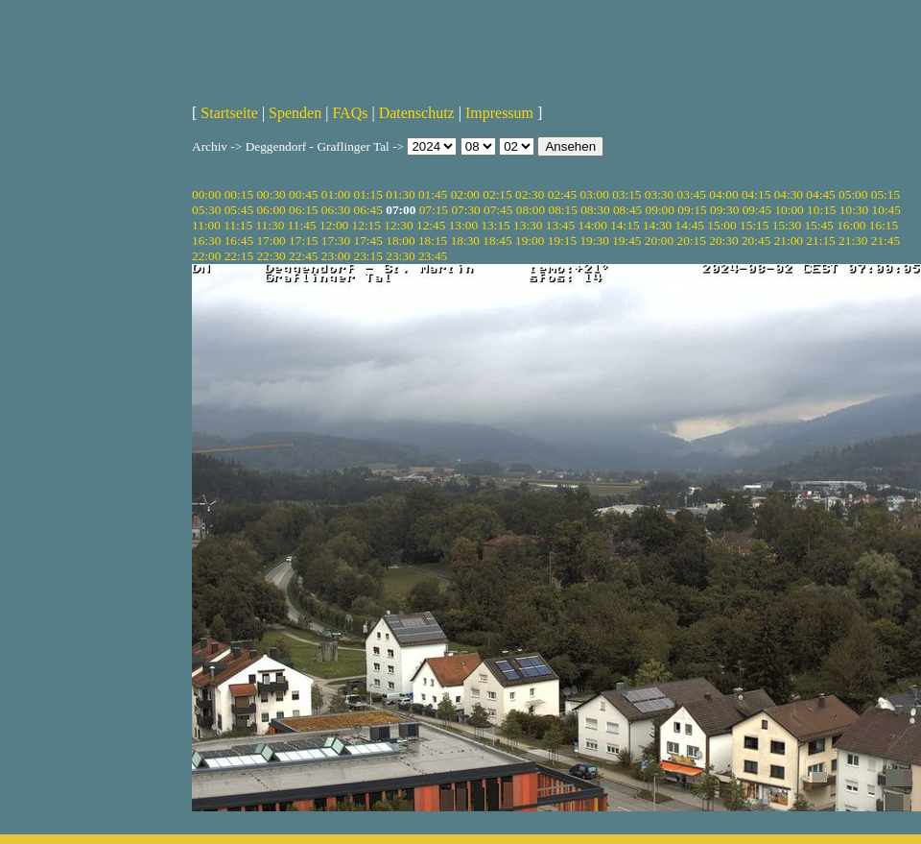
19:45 (626, 240)
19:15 (562, 240)
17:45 (368, 240)
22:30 (270, 256)
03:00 (593, 194)
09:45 (757, 210)
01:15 (368, 194)
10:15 (821, 210)
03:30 (659, 194)
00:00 (206, 194)
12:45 (430, 225)
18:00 (400, 240)
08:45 (627, 210)
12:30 (398, 225)
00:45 (303, 194)
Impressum (499, 113)
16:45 (238, 240)
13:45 (560, 225)
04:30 (788, 194)
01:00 (335, 194)
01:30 (400, 194)
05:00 (852, 194)
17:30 (335, 240)
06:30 (335, 210)
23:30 (400, 256)
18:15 (432, 240)
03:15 (626, 194)
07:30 (465, 210)
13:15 (495, 225)
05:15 (885, 194)
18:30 (465, 240)
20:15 (691, 240)
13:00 (463, 225)
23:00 (335, 256)
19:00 (529, 240)
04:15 (756, 194)
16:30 (206, 240)
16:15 (883, 225)
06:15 (303, 210)
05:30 (206, 210)
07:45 (498, 210)
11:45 (302, 225)
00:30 (270, 194)
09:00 (660, 210)
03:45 (691, 194)
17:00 (270, 240)
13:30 (527, 225)
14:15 (624, 225)
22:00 (206, 256)
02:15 (497, 194)
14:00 (593, 225)
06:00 (270, 210)
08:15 (562, 210)
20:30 (723, 240)
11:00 (206, 225)
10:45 (886, 210)
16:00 (851, 225)
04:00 (723, 194)
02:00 (465, 194)
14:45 (689, 225)
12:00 (333, 225)
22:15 (238, 256)
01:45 (432, 194)
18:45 (497, 240)
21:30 (852, 240)
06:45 (368, 210)
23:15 (368, 256)
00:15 (238, 194)
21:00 (788, 240)
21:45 (885, 240)
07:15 (433, 210)
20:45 (756, 240)
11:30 (269, 225)
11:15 (238, 225)
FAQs (349, 113)
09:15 (691, 210)
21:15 (820, 240)
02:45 (562, 194)
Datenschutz (417, 113)
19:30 (593, 240)
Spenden (295, 113)
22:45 (303, 256)
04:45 (820, 194)
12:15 (366, 225)
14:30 (657, 225)
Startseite (229, 113)
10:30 (853, 210)
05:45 (238, 210)
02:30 (529, 194)
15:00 (721, 225)
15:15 (754, 225)
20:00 (659, 240)
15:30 (786, 225)
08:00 (530, 210)
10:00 (788, 210)
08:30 (594, 210)
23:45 (432, 256)
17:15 (303, 240)
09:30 (724, 210)
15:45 (818, 225)
